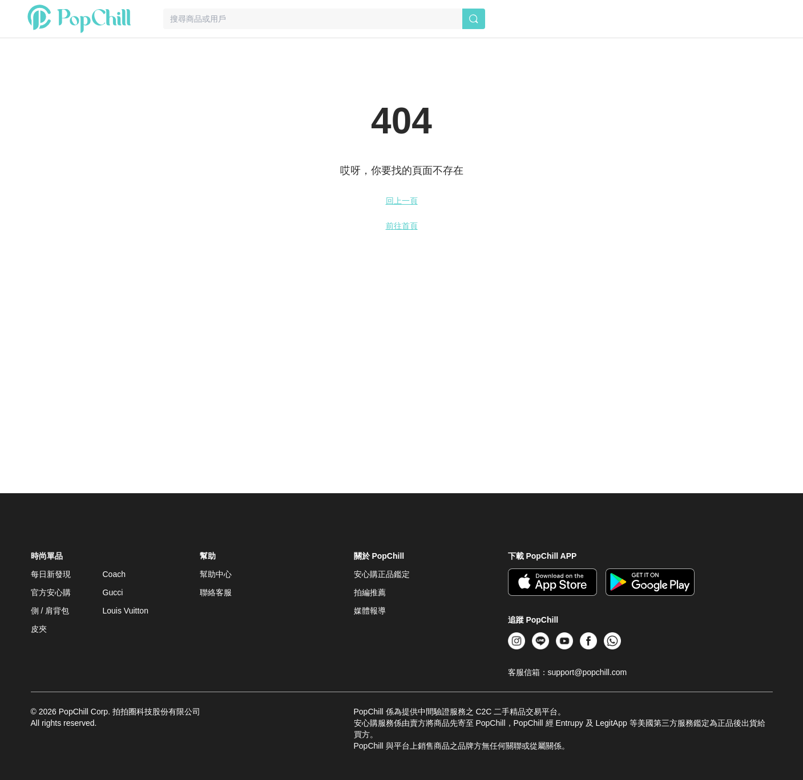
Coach (114, 574)
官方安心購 (51, 592)
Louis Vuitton (125, 610)
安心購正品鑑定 (382, 574)
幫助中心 (216, 574)
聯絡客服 (216, 592)
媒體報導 (370, 610)
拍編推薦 (370, 592)
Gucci (113, 592)
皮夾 (39, 628)
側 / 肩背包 (50, 610)
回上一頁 (402, 200)
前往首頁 (402, 225)
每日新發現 (51, 574)
